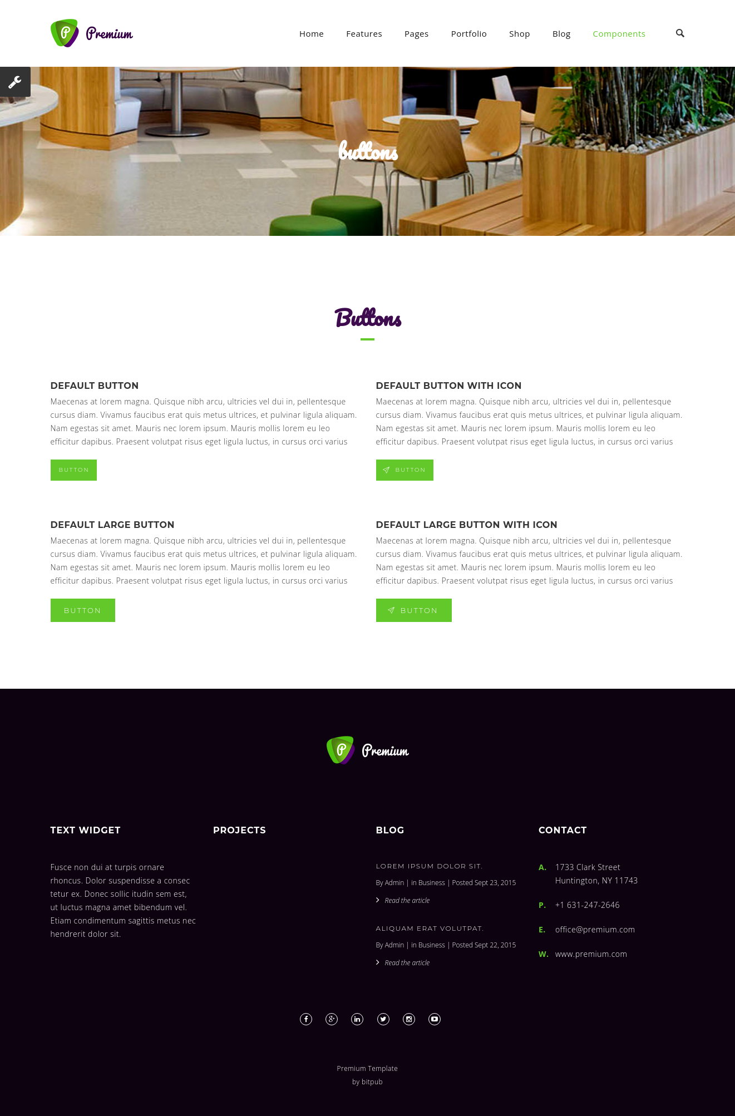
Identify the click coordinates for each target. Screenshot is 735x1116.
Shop (519, 33)
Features (364, 33)
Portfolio (469, 33)
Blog (562, 33)
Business (431, 882)
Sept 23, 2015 (495, 882)
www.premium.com (591, 954)
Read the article (407, 900)
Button (74, 469)
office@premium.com (595, 929)
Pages (417, 33)
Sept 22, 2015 (495, 945)
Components (619, 33)
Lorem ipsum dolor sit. (430, 866)
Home (311, 33)
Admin (395, 882)
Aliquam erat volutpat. (430, 928)
